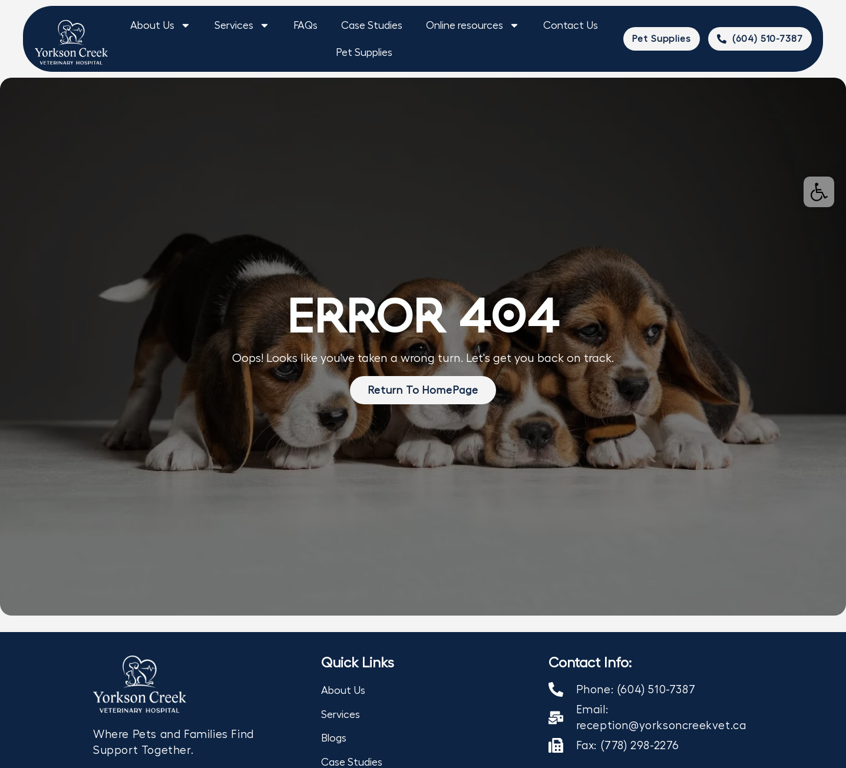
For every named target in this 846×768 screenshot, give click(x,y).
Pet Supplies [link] (364, 52)
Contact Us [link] (570, 25)
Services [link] (242, 25)
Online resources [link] (473, 25)
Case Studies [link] (371, 25)
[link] (819, 192)
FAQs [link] (305, 25)
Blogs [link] (333, 738)
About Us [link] (160, 25)
